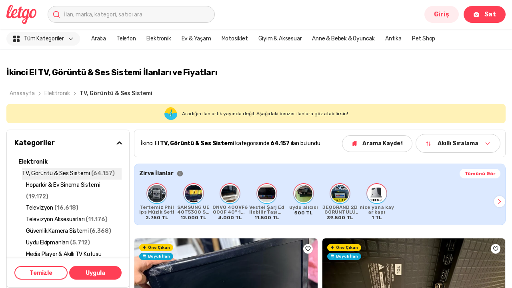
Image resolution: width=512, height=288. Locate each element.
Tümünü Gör (480, 173)
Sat (484, 14)
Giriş (441, 14)
